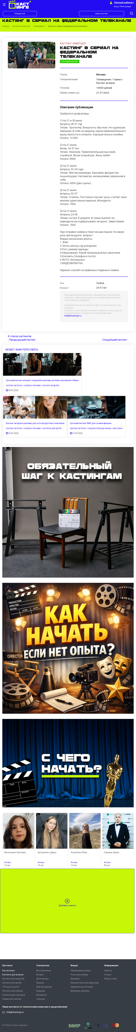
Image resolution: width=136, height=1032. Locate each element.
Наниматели (19, 13)
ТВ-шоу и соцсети (10, 987)
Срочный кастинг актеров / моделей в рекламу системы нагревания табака (45, 381)
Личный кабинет (124, 2)
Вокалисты (41, 995)
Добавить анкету (67, 952)
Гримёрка (75, 979)
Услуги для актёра (79, 974)
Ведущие (40, 991)
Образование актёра (80, 970)
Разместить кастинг (12, 999)
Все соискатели (43, 970)
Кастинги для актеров (12, 974)
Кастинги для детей (11, 983)
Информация (111, 965)
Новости (108, 970)
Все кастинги (8, 970)
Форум (74, 965)
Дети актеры (42, 979)
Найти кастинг (101, 13)
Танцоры (40, 999)
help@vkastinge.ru (72, 316)
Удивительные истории (81, 987)
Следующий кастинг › (115, 339)
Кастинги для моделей (13, 979)
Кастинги (7, 965)
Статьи (107, 974)
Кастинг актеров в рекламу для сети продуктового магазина (38, 426)
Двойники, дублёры (79, 991)
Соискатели (42, 965)
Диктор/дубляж (44, 987)
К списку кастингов (19, 336)
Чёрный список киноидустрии (84, 983)
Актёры (39, 974)
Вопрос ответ (110, 979)
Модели (40, 983)
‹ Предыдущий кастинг (22, 339)
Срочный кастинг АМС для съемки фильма (29, 470)
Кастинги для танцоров (13, 995)
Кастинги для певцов (12, 991)
